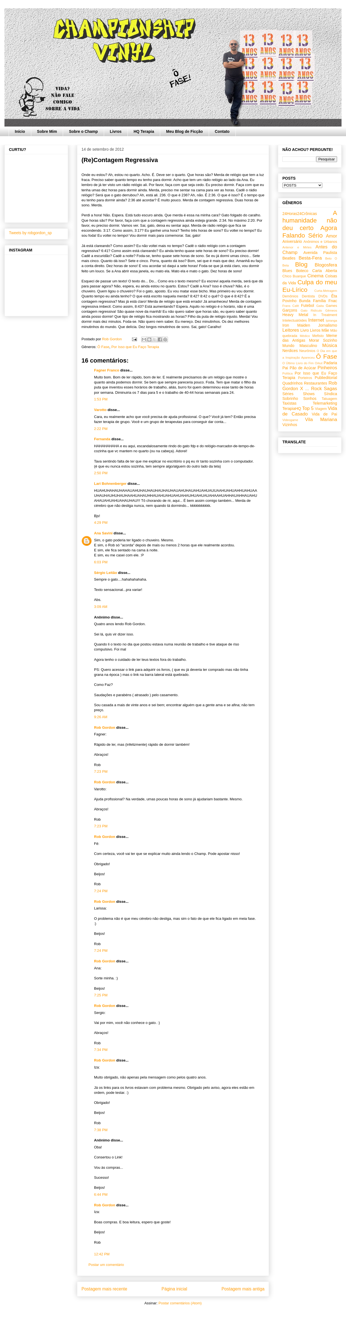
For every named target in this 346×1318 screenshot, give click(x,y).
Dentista (308, 296)
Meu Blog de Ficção (184, 131)
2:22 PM (100, 429)
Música (329, 345)
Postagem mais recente (104, 1289)
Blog (301, 264)
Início (20, 131)
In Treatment (325, 315)
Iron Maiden (296, 325)
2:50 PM (100, 473)
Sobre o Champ (83, 131)
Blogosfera (326, 265)
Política (287, 373)
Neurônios (307, 351)
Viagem (321, 409)
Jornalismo (327, 325)
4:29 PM (100, 522)
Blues (287, 270)
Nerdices (290, 350)
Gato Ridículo (311, 310)
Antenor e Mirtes (296, 247)
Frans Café (290, 305)
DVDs (323, 296)
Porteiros (305, 378)
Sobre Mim (47, 131)
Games (331, 306)
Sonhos (309, 398)
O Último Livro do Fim (298, 363)
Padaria (330, 363)
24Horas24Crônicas (299, 213)
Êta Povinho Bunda (309, 298)
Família (319, 301)
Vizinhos (289, 424)
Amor (331, 236)
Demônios (290, 296)
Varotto (100, 410)
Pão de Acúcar (303, 368)
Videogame (290, 420)
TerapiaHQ (291, 408)
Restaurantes (315, 383)
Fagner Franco (106, 370)
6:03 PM (100, 562)
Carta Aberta (324, 270)
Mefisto (318, 336)
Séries (288, 394)
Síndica (330, 394)
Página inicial (174, 1289)
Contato (222, 131)
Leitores (290, 330)
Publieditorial (326, 377)
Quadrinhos (292, 383)
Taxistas (289, 403)
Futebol (307, 305)
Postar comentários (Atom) (180, 1303)
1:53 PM (100, 399)
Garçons (289, 310)
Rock (316, 388)
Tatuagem (329, 399)
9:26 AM (100, 717)
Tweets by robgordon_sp (30, 233)
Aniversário (292, 241)
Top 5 (308, 408)
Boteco (302, 270)
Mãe (325, 330)
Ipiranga (331, 320)
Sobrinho (290, 398)
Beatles (288, 258)
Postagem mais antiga (243, 1289)
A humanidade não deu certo (309, 220)
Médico (305, 336)
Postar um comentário (106, 1265)
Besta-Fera (310, 258)
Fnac (332, 301)
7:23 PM (100, 771)
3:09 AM (100, 607)
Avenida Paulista (320, 252)
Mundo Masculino (299, 345)
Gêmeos (331, 310)
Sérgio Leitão (105, 573)
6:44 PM (100, 1194)
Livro (305, 330)
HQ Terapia (144, 131)
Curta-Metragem (325, 290)
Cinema (315, 275)
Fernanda (102, 439)
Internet (316, 320)
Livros (116, 131)
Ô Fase (103, 347)
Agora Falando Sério (309, 231)
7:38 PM (100, 1130)
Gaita (320, 305)
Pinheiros (327, 367)
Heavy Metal (295, 314)
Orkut (318, 363)
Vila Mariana (321, 419)
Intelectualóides (294, 320)
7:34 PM (100, 1050)
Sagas (330, 388)
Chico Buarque (294, 276)
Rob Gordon (104, 727)
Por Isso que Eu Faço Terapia (135, 347)
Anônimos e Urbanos (320, 242)
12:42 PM (102, 1254)
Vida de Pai (324, 414)
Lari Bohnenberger (110, 483)
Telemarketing (325, 403)
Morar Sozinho (323, 340)
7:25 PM (100, 995)
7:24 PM (100, 891)
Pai (285, 368)
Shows (308, 394)
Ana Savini (103, 533)
